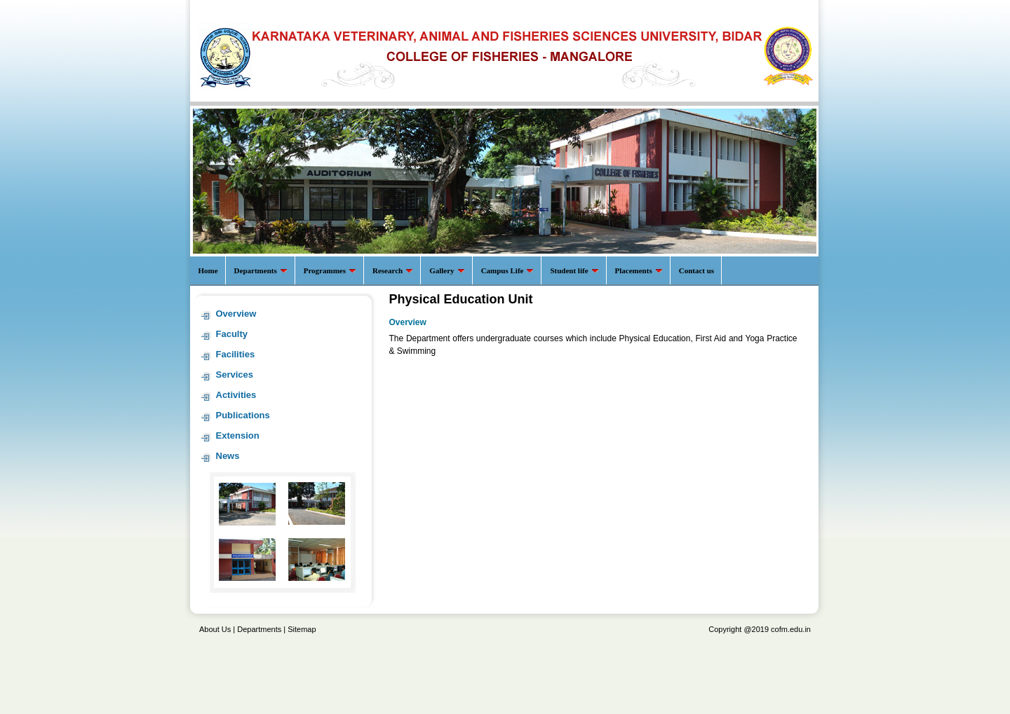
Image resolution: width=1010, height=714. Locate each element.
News (228, 456)
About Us (215, 629)
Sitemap (302, 629)
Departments (259, 629)
